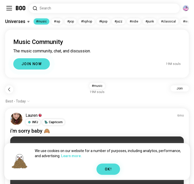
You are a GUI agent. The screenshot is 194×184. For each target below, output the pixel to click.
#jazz (118, 21)
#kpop (103, 21)
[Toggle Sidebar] (9, 8)
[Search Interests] (104, 8)
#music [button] (97, 86)
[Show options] (18, 101)
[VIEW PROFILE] (16, 119)
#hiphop (86, 21)
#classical (168, 21)
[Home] (21, 8)
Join (180, 88)
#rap (57, 21)
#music (41, 21)
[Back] (9, 89)
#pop (70, 21)
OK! (108, 169)
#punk (149, 21)
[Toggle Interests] (17, 21)
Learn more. (71, 156)
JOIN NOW (31, 64)
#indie (134, 21)
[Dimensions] (186, 8)
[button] (33, 122)
